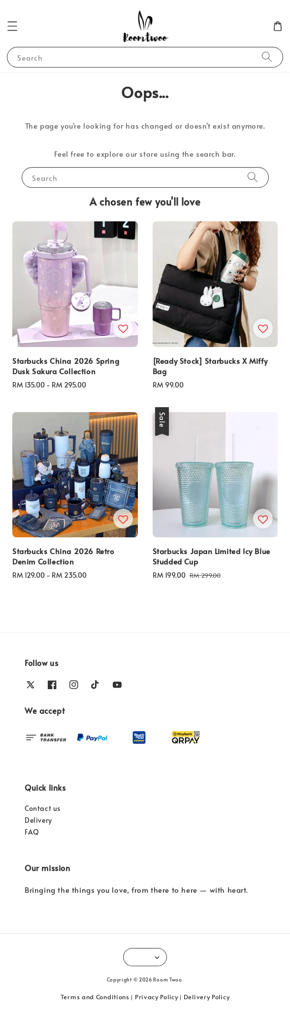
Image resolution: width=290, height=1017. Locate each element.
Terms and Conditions (95, 996)
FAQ (32, 832)
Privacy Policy (156, 996)
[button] (12, 26)
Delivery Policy (207, 996)
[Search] (267, 57)
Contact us (43, 808)
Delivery (38, 820)
